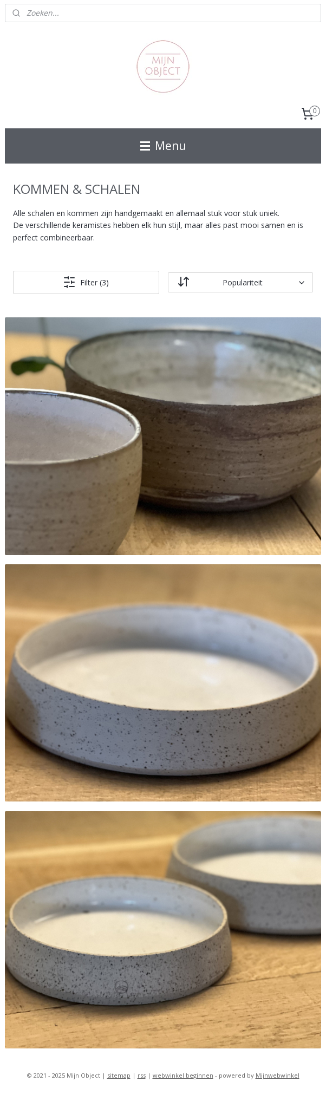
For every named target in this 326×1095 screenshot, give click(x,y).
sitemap (119, 1075)
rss (142, 1075)
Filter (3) (86, 282)
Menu (163, 145)
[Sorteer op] (240, 282)
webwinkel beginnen (183, 1075)
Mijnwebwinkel (277, 1075)
